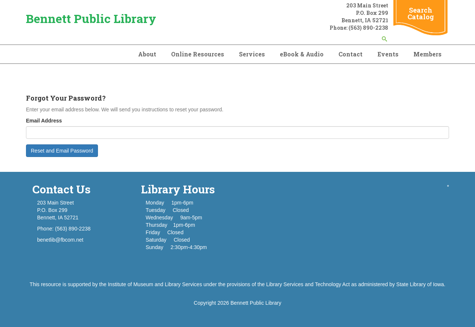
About (147, 54)
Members (427, 54)
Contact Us (61, 189)
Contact (350, 54)
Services (252, 54)
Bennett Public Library (91, 18)
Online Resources (197, 54)
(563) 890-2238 (368, 27)
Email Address (44, 121)
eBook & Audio (302, 54)
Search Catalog (420, 13)
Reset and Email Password (62, 151)
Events (388, 54)
